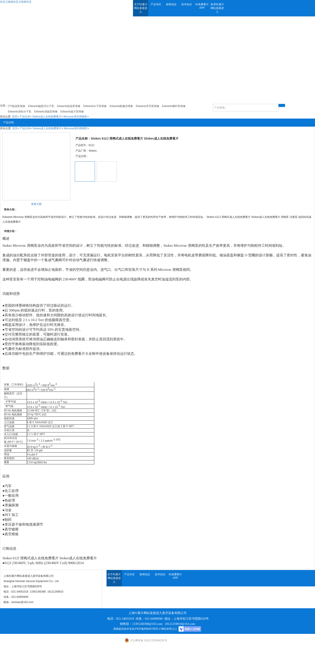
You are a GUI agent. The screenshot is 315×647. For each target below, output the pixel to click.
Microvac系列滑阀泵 (75, 116)
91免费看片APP (202, 6)
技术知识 (186, 4)
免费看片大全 (81, 353)
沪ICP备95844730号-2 (147, 628)
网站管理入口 (169, 628)
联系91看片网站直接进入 (217, 8)
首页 (14, 116)
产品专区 (156, 4)
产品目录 (24, 116)
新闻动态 (171, 4)
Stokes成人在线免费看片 (46, 116)
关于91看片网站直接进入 (140, 8)
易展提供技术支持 (123, 628)
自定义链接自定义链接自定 (16, 1)
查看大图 (36, 204)
